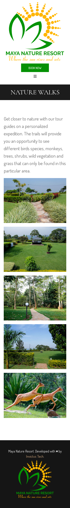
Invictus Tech (34, 456)
